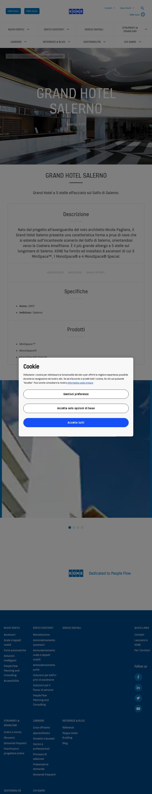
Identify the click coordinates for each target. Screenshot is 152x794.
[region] (76, 397)
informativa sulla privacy (80, 382)
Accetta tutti (76, 422)
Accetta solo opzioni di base (76, 408)
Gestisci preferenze (76, 394)
